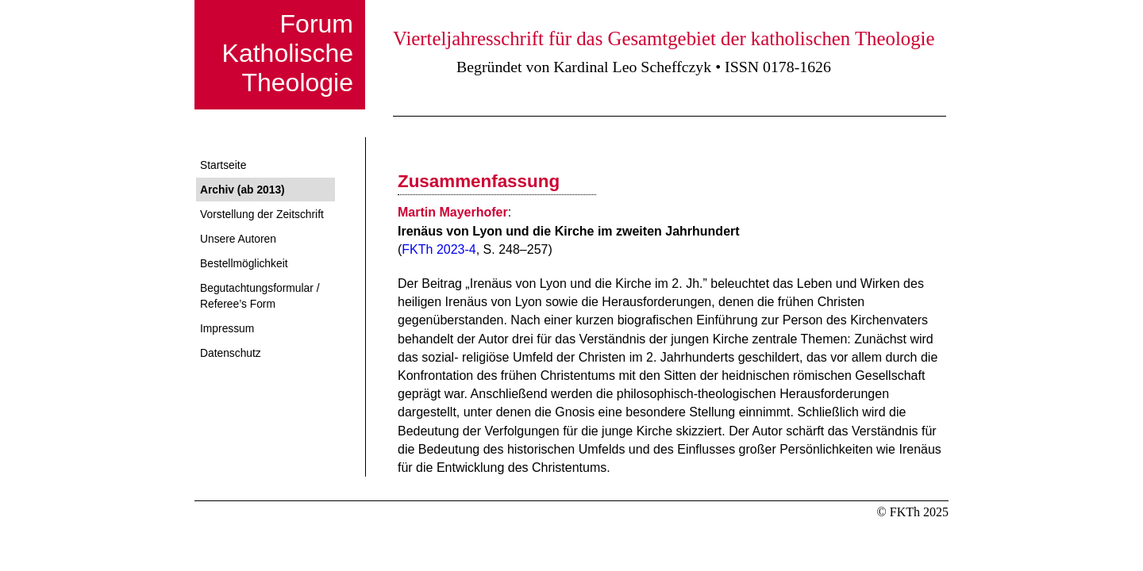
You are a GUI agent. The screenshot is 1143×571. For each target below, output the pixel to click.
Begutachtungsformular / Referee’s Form (260, 296)
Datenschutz (230, 353)
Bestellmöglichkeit (244, 263)
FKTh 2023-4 (438, 249)
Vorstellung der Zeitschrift (262, 214)
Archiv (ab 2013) (242, 189)
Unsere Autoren (238, 238)
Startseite (223, 165)
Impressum (227, 328)
